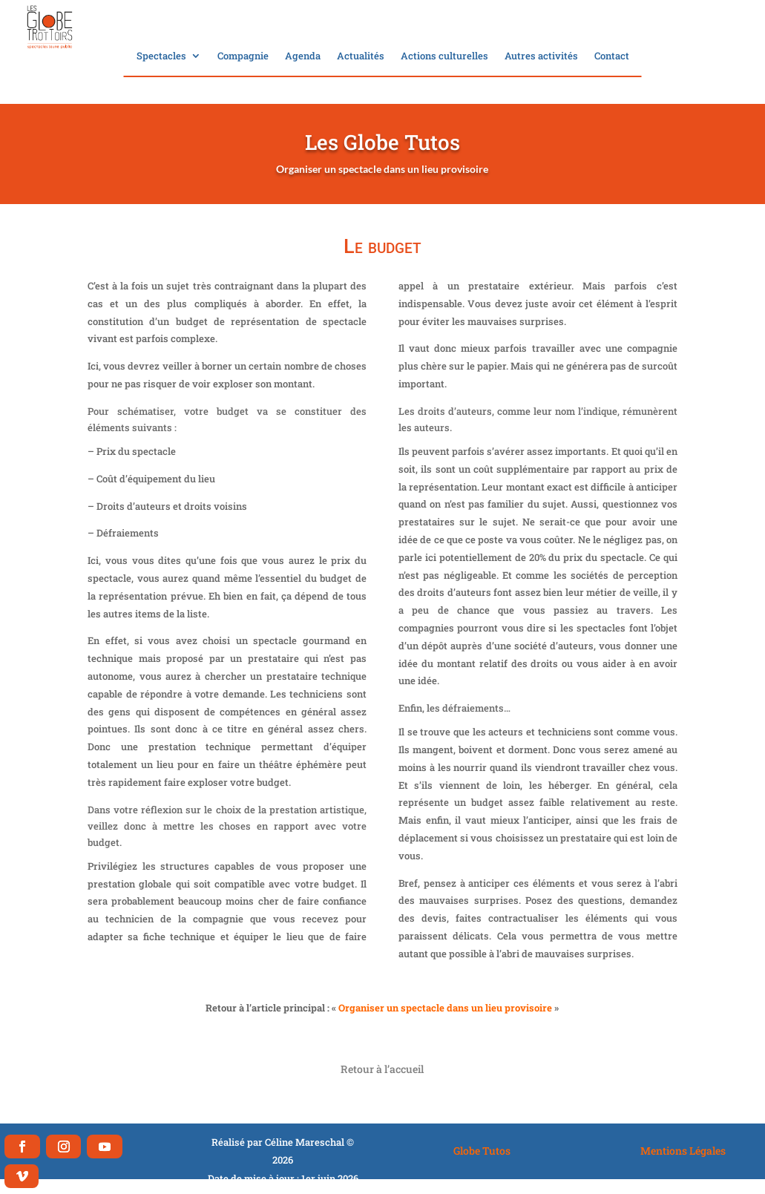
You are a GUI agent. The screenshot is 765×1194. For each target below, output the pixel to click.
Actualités (360, 56)
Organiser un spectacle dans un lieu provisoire (445, 1007)
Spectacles (161, 56)
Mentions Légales (683, 1151)
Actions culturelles (444, 56)
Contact (611, 56)
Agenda (303, 56)
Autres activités (541, 56)
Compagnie (243, 56)
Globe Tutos (481, 1151)
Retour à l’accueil (382, 1069)
